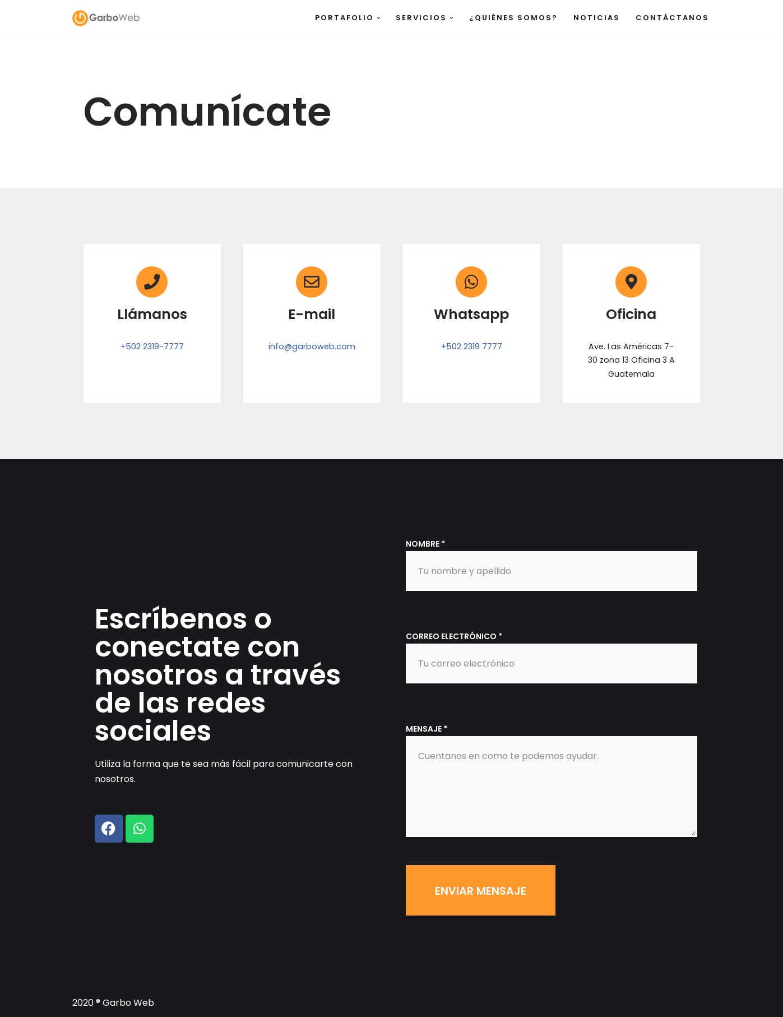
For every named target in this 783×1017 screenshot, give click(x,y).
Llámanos (152, 314)
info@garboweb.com (311, 346)
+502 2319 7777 (471, 346)
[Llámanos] (152, 282)
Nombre (425, 543)
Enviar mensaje (480, 891)
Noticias (596, 17)
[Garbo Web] (106, 18)
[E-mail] (311, 282)
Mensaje (426, 728)
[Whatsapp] (471, 282)
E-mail (311, 314)
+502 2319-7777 (152, 346)
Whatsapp (471, 314)
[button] (379, 18)
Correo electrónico (454, 636)
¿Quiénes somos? (513, 17)
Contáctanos (672, 17)
